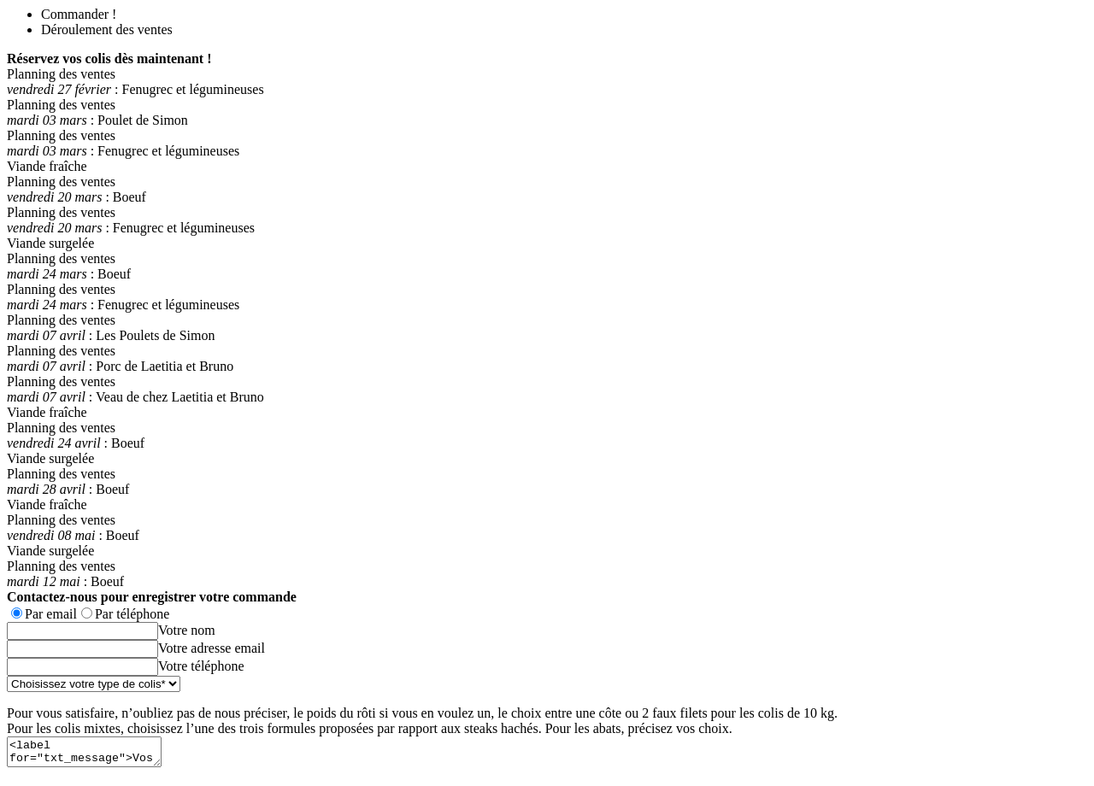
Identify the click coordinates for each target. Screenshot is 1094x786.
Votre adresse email (211, 648)
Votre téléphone (201, 666)
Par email (51, 614)
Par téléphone (132, 614)
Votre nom (186, 630)
